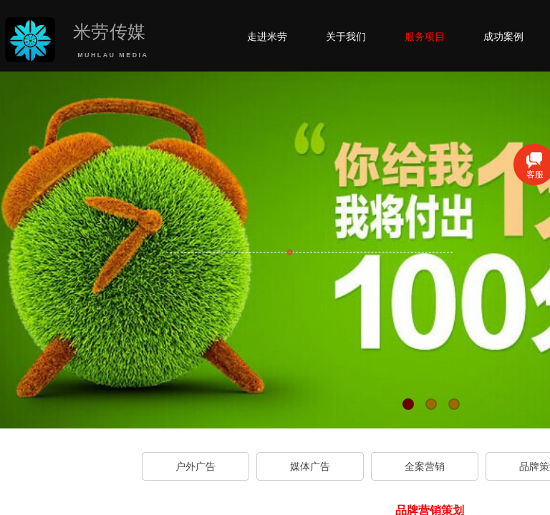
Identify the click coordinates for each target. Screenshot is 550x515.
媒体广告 (310, 466)
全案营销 (425, 466)
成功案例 (503, 36)
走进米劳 (267, 36)
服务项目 (425, 36)
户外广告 (195, 466)
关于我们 (346, 36)
